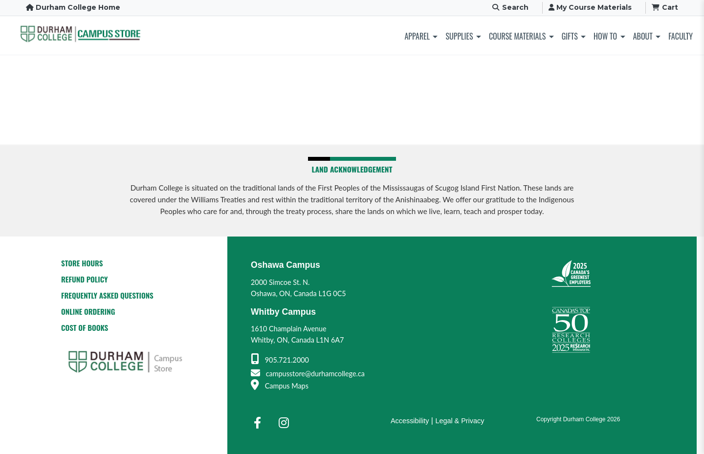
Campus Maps (279, 386)
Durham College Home (73, 7)
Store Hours (82, 263)
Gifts (570, 36)
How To (605, 36)
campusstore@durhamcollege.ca (308, 373)
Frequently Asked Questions (107, 295)
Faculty (680, 36)
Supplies (459, 36)
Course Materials (517, 36)
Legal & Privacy (459, 421)
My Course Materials (590, 7)
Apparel (417, 36)
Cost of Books (84, 327)
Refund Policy (84, 279)
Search (509, 7)
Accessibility (410, 421)
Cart (665, 7)
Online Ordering (88, 311)
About (643, 36)
